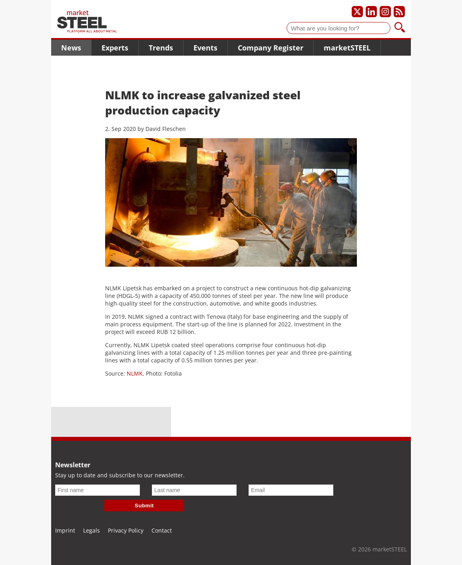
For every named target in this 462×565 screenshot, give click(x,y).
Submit (144, 506)
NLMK (135, 373)
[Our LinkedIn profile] (371, 11)
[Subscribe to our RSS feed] (399, 11)
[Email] (291, 490)
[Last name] (194, 490)
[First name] (97, 490)
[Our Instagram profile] (385, 11)
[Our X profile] (357, 11)
